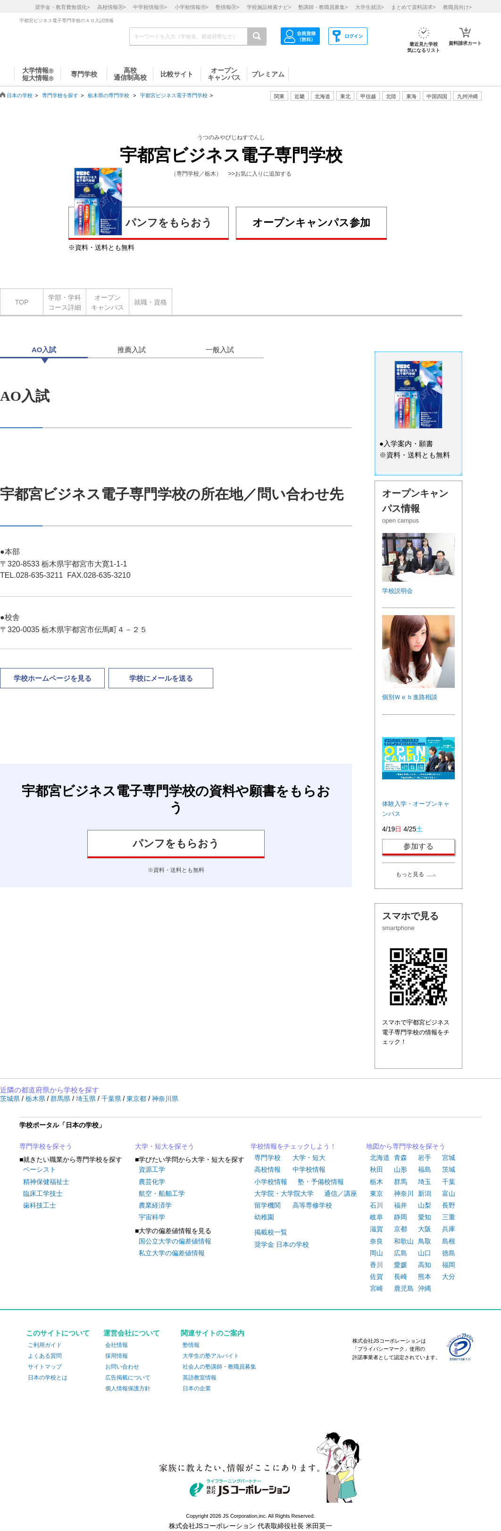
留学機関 (267, 1205)
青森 (400, 1157)
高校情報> (111, 7)
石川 (376, 1205)
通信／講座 (340, 1193)
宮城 (448, 1157)
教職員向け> (457, 7)
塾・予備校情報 (321, 1181)
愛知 (424, 1217)
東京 (376, 1193)
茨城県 (11, 1098)
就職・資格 (150, 302)
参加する (418, 846)
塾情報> (227, 7)
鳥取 (424, 1241)
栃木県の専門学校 (108, 95)
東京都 (137, 1098)
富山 (448, 1193)
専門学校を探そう (45, 1146)
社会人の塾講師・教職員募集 (219, 1366)
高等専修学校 (312, 1205)
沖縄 (424, 1288)
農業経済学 (155, 1205)
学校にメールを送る (161, 678)
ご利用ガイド (45, 1345)
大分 (448, 1276)
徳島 (448, 1253)
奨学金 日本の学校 (281, 1244)
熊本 (424, 1276)
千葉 (448, 1181)
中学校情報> (150, 7)
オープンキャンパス (107, 302)
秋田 (376, 1169)
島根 (448, 1241)
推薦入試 (131, 350)
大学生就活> (369, 7)
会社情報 (116, 1345)
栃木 (376, 1181)
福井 (400, 1205)
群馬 (400, 1181)
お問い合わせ (122, 1366)
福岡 (448, 1265)
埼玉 (424, 1181)
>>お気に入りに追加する (260, 173)
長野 (448, 1205)
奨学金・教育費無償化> (62, 7)
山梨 (424, 1205)
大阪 (424, 1229)
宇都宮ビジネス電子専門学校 (174, 95)
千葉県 (112, 1098)
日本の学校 (20, 95)
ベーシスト (39, 1169)
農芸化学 (152, 1181)
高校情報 (267, 1169)
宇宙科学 (152, 1217)
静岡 (400, 1217)
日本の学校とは (47, 1377)
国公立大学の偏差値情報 (175, 1241)
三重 (448, 1217)
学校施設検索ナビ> (269, 7)
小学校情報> (192, 7)
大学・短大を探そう (164, 1146)
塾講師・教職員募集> (323, 7)
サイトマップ (45, 1366)
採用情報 (116, 1356)
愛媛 (400, 1265)
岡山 (376, 1253)
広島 (400, 1253)
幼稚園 (264, 1217)
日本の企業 (197, 1388)
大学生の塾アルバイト (211, 1356)
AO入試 (44, 350)
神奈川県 (165, 1098)
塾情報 (191, 1345)
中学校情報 (309, 1169)
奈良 (376, 1241)
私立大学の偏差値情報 (172, 1253)
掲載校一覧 (270, 1232)
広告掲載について (127, 1377)
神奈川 (404, 1193)
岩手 (424, 1157)
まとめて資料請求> (413, 7)
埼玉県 (87, 1098)
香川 (376, 1265)
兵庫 (448, 1229)
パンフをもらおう (143, 221)
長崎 (400, 1276)
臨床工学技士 (43, 1193)
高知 (424, 1265)
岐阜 (376, 1217)
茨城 (448, 1169)
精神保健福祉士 (46, 1181)
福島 (424, 1169)
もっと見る (410, 874)
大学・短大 (309, 1157)
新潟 (424, 1193)
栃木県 (36, 1098)
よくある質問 (45, 1356)
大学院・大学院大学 (284, 1193)
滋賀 (376, 1229)
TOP (22, 302)
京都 (400, 1229)
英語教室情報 (200, 1377)
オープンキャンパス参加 (311, 222)
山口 (424, 1253)
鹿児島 (404, 1288)
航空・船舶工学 (162, 1193)
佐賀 (376, 1276)
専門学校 (267, 1157)
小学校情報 (270, 1181)
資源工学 (152, 1169)
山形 (400, 1169)
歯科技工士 (39, 1205)
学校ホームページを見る (53, 678)
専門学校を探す (60, 95)
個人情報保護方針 (127, 1388)
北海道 (322, 96)
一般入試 (220, 350)
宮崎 (376, 1288)
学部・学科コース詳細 (64, 302)
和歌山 (404, 1241)
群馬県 (61, 1098)
